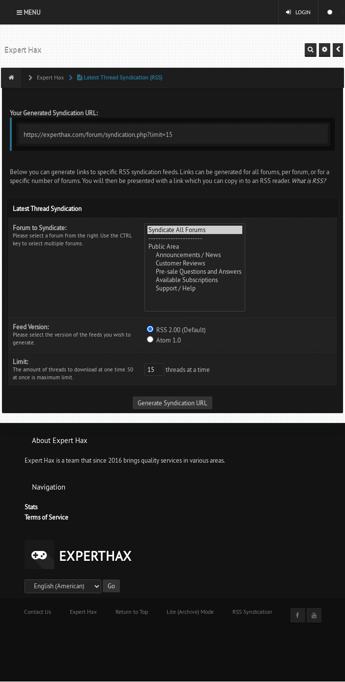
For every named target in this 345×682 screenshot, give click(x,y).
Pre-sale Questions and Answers (194, 271)
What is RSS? (308, 180)
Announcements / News (194, 255)
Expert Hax (22, 49)
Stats (31, 507)
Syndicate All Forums (194, 230)
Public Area (194, 246)
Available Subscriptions (194, 280)
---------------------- (194, 238)
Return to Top (131, 611)
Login (298, 12)
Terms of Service (46, 517)
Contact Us (37, 611)
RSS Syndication (252, 611)
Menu (28, 12)
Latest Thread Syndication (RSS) (119, 77)
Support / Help (194, 288)
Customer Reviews (194, 263)
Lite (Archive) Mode (190, 611)
